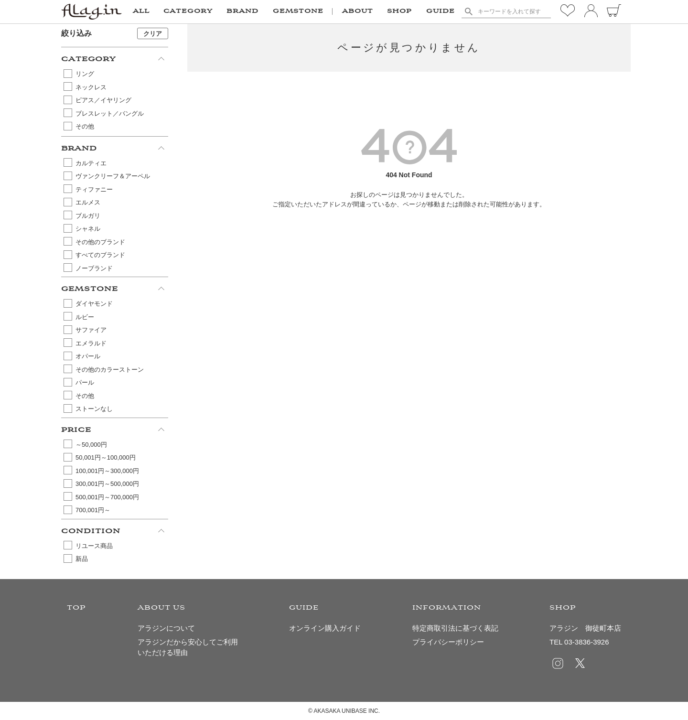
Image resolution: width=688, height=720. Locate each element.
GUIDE (440, 11)
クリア (152, 33)
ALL (141, 11)
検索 (468, 11)
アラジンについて (166, 628)
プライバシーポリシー (448, 642)
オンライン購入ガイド (325, 628)
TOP (76, 608)
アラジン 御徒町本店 (585, 628)
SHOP (399, 11)
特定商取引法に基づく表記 (455, 628)
